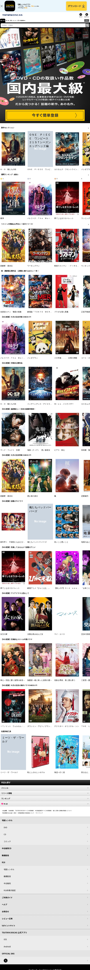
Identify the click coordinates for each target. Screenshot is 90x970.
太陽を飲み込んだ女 (35, 636)
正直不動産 (85, 314)
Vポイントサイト (8, 928)
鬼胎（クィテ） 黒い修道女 (38, 452)
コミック (18, 23)
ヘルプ (4, 907)
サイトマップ (39, 815)
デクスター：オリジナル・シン (66, 729)
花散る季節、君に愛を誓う (64, 683)
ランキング (45, 800)
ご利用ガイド (7, 900)
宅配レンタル (9, 871)
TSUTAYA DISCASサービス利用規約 (24, 813)
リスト (80, 19)
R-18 (45, 806)
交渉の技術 (85, 636)
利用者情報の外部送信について (26, 815)
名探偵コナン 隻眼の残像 (10, 314)
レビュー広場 (7, 921)
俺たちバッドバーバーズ (37, 544)
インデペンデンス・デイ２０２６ (40, 406)
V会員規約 (11, 813)
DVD (4, 23)
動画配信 (5, 857)
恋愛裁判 (84, 498)
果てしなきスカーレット (64, 221)
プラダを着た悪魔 (61, 314)
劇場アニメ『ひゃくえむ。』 (38, 590)
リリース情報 (45, 795)
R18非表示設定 (10, 892)
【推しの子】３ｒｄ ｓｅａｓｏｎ (68, 590)
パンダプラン (32, 360)
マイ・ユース (59, 636)
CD (11, 23)
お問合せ (5, 914)
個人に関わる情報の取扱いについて (62, 813)
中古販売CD (28, 23)
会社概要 (4, 813)
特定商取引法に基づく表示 (9, 815)
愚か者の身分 (32, 498)
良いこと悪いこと (61, 544)
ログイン (86, 19)
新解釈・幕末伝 (6, 268)
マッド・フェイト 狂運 (10, 452)
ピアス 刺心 (59, 452)
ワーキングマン (33, 268)
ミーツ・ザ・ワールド (9, 775)
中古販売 (7, 885)
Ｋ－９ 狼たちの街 (8, 172)
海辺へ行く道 (59, 775)
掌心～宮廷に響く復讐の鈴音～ (12, 683)
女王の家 (3, 636)
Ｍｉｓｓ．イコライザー (64, 406)
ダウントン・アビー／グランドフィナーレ (44, 729)
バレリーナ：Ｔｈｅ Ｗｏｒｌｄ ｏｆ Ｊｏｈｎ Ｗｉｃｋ (52, 221)
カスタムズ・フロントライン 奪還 (68, 172)
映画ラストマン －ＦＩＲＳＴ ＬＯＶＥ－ (71, 268)
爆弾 (2, 221)
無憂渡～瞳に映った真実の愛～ (39, 683)
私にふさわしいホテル (36, 775)
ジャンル (45, 790)
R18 (86, 23)
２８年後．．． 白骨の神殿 (65, 360)
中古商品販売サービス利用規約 (43, 813)
